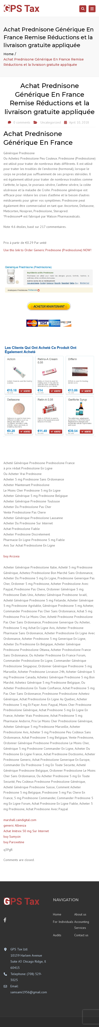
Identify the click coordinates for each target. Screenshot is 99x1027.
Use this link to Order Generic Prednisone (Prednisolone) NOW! (47, 250)
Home (8, 54)
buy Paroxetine (13, 842)
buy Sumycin (12, 836)
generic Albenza (14, 825)
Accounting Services (81, 925)
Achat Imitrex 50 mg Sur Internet (26, 831)
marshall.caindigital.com (19, 820)
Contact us (81, 935)
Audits (57, 935)
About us (80, 914)
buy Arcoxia (11, 556)
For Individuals (63, 922)
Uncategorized (50, 122)
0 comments (21, 122)
